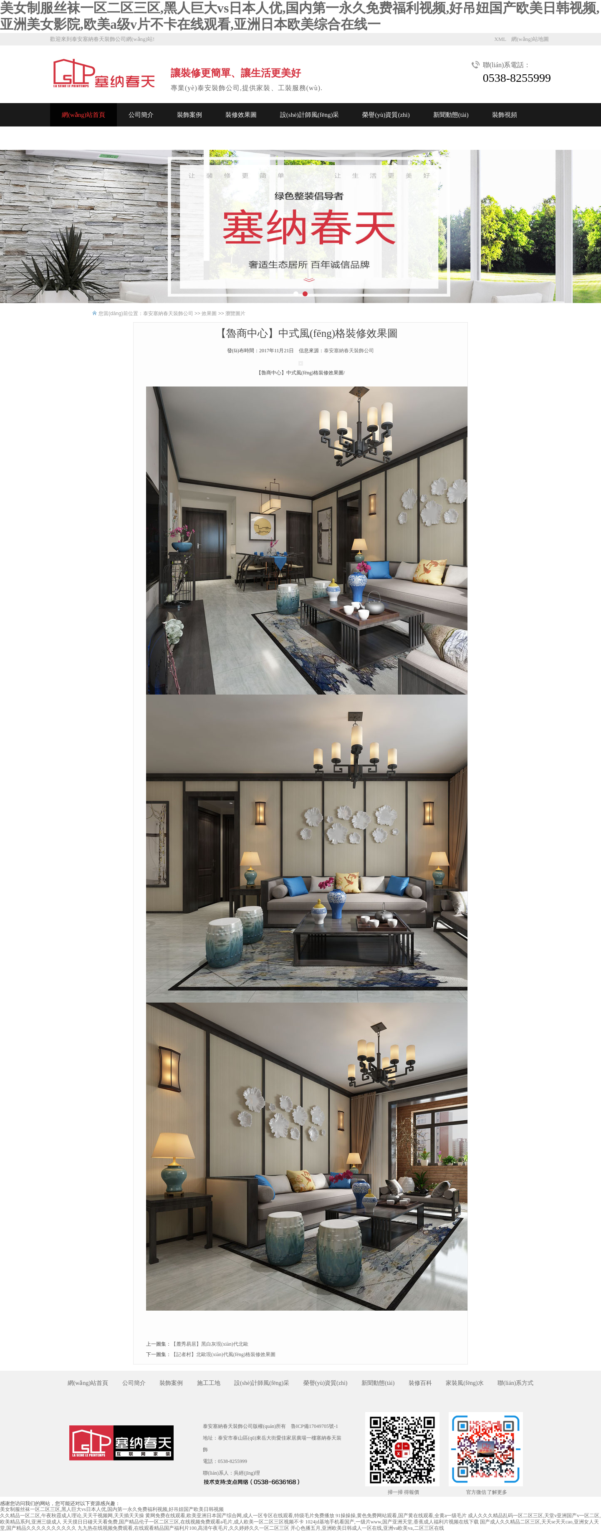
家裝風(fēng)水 (464, 1383)
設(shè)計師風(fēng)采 (309, 114)
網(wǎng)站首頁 (83, 114)
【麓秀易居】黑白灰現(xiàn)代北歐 (209, 1344)
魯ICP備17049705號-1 (314, 1426)
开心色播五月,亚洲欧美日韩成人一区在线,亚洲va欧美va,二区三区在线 (367, 1528)
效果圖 (209, 313)
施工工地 (208, 1383)
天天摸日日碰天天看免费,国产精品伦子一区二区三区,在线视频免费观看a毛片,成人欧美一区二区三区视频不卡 (183, 1522)
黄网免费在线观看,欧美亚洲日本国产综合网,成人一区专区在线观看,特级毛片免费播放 (239, 1515)
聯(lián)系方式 (515, 1383)
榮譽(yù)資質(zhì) (385, 114)
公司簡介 (141, 114)
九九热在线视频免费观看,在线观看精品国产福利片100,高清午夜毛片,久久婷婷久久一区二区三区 (183, 1528)
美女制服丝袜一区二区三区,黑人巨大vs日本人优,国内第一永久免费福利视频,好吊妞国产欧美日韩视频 (112, 1509)
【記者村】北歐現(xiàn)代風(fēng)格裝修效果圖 (223, 1354)
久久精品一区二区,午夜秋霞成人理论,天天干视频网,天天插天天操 (72, 1515)
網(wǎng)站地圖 (530, 39)
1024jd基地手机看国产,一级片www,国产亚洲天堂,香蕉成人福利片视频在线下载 (392, 1522)
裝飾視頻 (504, 114)
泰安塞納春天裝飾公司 (168, 313)
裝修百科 (420, 1383)
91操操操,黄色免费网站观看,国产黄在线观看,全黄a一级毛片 (401, 1515)
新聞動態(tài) (451, 114)
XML (500, 39)
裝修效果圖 (241, 114)
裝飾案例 (189, 114)
